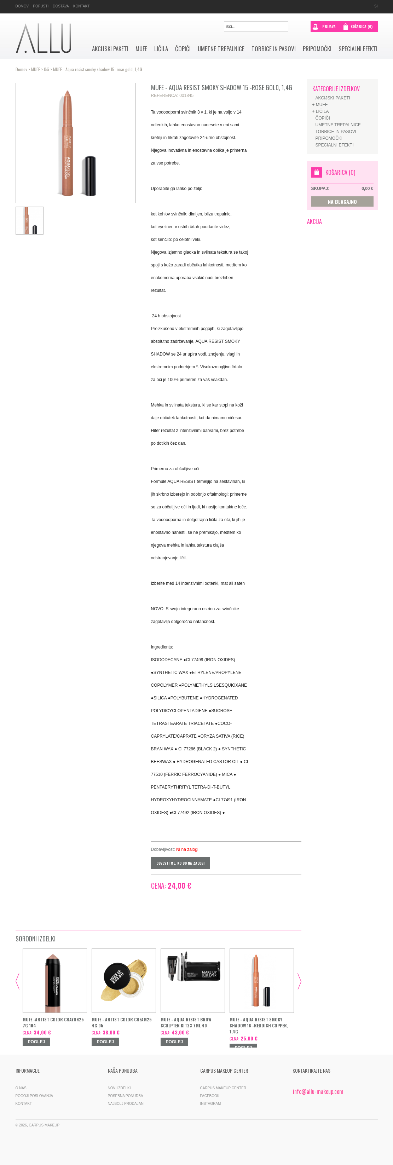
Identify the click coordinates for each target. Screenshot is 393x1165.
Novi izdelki (119, 1088)
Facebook (210, 1096)
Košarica (361, 26)
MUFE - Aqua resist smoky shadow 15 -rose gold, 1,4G (97, 69)
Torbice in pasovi (274, 48)
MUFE (141, 48)
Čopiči (183, 48)
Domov (22, 6)
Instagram (210, 1104)
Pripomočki (317, 48)
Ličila (161, 48)
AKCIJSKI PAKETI (110, 48)
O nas (21, 1088)
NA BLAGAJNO (342, 201)
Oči (46, 69)
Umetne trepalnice (221, 48)
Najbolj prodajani (126, 1104)
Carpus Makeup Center (223, 1088)
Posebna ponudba (125, 1096)
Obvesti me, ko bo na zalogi (180, 863)
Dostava (61, 6)
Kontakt (81, 6)
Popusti (40, 6)
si (375, 6)
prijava (324, 25)
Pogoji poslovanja (34, 1096)
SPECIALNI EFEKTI (358, 48)
